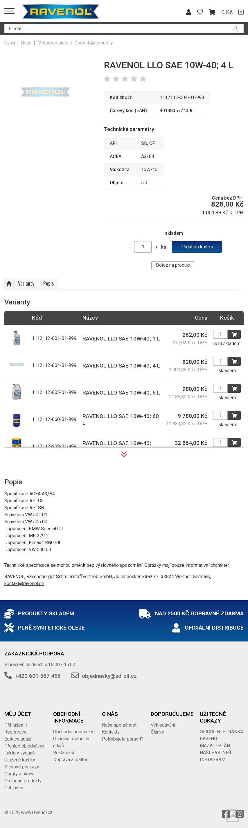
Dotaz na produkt (173, 265)
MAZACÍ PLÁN (215, 745)
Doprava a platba (70, 759)
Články (157, 732)
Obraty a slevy (18, 774)
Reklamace (64, 752)
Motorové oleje (52, 43)
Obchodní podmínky (73, 731)
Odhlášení (14, 788)
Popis (48, 283)
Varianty (26, 283)
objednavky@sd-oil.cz (109, 676)
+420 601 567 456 (38, 676)
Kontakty (111, 732)
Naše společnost (119, 725)
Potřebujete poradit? (122, 739)
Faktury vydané (19, 753)
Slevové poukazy (21, 767)
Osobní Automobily (93, 43)
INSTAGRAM (212, 759)
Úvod (9, 43)
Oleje (26, 43)
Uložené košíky (19, 760)
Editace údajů (17, 739)
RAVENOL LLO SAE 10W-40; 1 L (121, 338)
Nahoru (9, 283)
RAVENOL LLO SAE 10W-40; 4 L (121, 365)
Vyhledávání (163, 725)
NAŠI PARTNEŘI (216, 752)
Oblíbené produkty (23, 781)
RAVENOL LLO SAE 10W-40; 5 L (121, 392)
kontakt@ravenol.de (24, 583)
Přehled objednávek (24, 746)
